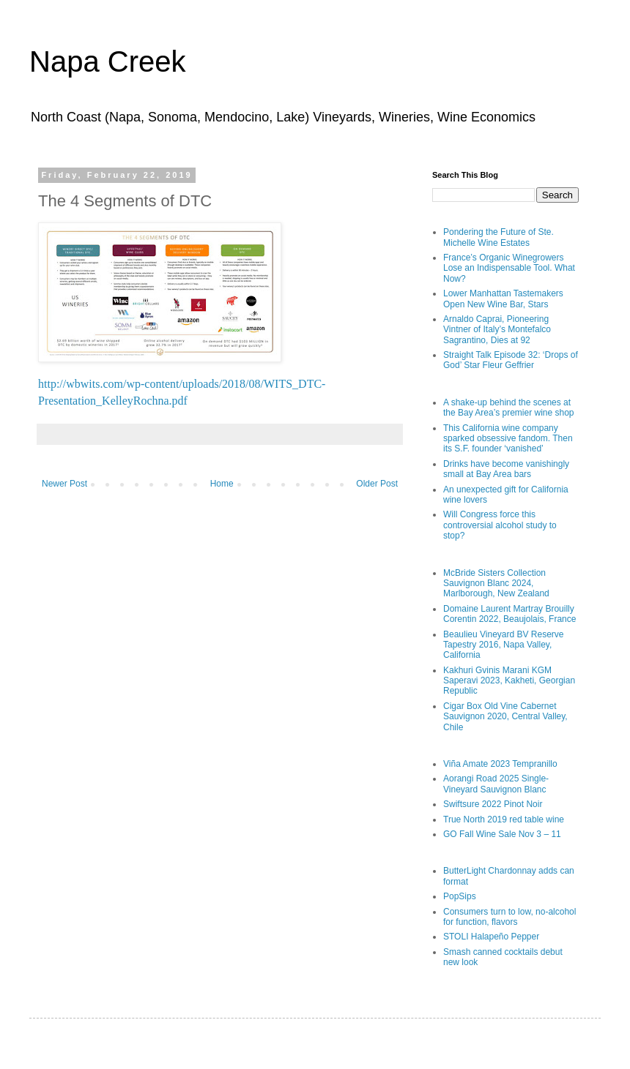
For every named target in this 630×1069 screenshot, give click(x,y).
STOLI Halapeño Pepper (491, 936)
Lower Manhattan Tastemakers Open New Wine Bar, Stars (503, 298)
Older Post (377, 484)
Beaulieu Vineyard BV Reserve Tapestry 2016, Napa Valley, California (503, 645)
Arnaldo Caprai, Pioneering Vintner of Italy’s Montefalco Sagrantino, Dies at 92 (497, 329)
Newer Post (64, 484)
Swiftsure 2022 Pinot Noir (492, 804)
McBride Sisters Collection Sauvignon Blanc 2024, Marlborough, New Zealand (496, 583)
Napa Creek (107, 61)
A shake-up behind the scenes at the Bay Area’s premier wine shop (508, 407)
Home (222, 484)
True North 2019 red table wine (503, 819)
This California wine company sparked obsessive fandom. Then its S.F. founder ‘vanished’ (508, 438)
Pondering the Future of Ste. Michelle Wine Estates (498, 237)
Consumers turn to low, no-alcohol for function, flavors (509, 917)
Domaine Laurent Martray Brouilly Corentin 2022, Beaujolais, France (509, 614)
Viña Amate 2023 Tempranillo (500, 764)
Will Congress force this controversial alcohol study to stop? (500, 525)
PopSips (459, 896)
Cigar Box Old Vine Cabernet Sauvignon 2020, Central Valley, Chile (505, 716)
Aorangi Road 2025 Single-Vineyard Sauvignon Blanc (496, 783)
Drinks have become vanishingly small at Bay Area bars (506, 469)
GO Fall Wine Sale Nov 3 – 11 (502, 834)
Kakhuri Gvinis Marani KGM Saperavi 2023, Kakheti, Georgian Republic (509, 681)
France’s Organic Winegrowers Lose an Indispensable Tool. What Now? (509, 268)
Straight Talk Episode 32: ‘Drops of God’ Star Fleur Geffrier (510, 360)
